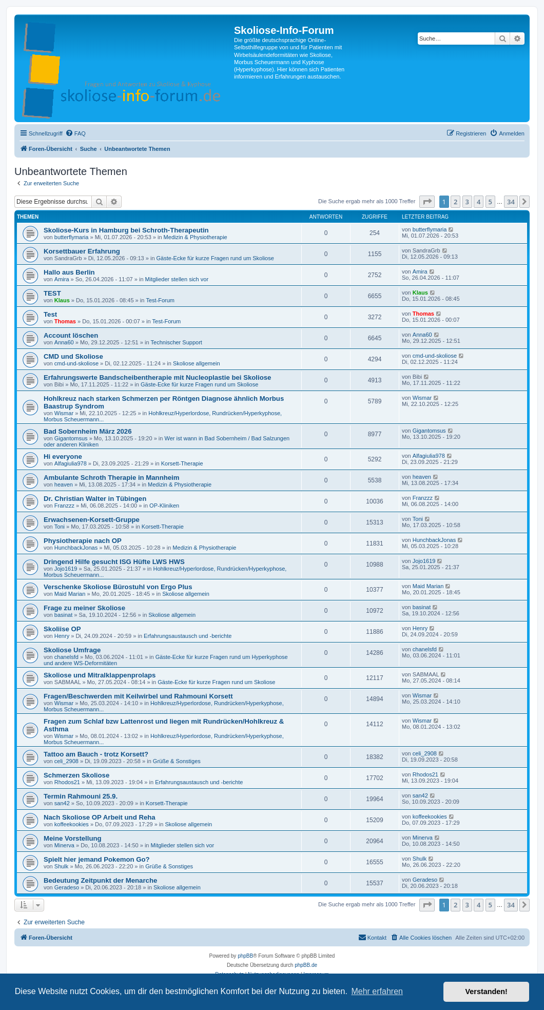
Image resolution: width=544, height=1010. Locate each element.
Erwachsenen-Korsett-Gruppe (92, 519)
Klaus (62, 300)
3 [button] (467, 201)
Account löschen (71, 335)
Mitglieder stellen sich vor (177, 279)
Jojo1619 (65, 569)
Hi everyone (63, 456)
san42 (62, 803)
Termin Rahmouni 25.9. (81, 796)
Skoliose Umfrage (72, 650)
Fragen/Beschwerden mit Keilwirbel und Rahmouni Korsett (138, 696)
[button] (427, 202)
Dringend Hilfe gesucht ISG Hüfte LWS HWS (114, 562)
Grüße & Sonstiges (177, 761)
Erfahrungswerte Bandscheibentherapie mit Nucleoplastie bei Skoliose (157, 377)
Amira (61, 279)
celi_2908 (66, 761)
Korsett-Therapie (182, 463)
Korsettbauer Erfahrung (82, 251)
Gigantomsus (71, 438)
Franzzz (64, 505)
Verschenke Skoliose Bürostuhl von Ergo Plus (118, 587)
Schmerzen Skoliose (76, 775)
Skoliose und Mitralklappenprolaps (100, 675)
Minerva (64, 845)
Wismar (63, 413)
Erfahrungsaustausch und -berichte (187, 636)
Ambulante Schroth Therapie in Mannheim (112, 477)
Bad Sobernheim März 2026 (88, 431)
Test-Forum (160, 300)
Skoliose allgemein (196, 363)
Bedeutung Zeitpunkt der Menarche (100, 880)
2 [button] (455, 201)
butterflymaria (71, 237)
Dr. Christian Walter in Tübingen (95, 498)
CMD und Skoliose (73, 356)
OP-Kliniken (164, 505)
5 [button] (490, 201)
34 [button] (511, 201)
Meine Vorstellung (73, 838)
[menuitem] (75, 133)
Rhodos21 (67, 782)
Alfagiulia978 (70, 463)
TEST (52, 293)
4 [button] (478, 201)
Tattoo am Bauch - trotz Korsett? (96, 754)
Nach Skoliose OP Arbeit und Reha (100, 817)
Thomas (65, 321)
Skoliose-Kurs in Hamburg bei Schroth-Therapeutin (126, 230)
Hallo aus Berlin (69, 272)
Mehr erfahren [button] (377, 991)
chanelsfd (66, 657)
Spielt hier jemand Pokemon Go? (97, 859)
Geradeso (66, 887)
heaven (63, 484)
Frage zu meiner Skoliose (84, 608)
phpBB (245, 956)
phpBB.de (306, 965)
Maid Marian (70, 594)
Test (50, 314)
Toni (59, 526)
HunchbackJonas (76, 548)
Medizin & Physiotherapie (195, 237)
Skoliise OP (62, 629)
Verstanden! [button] (486, 991)
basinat (63, 615)
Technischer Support (176, 342)
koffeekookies (71, 824)
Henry (61, 636)
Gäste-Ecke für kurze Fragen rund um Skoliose (215, 258)
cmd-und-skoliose (76, 363)
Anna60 (64, 342)
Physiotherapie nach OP (83, 541)
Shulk (61, 866)
